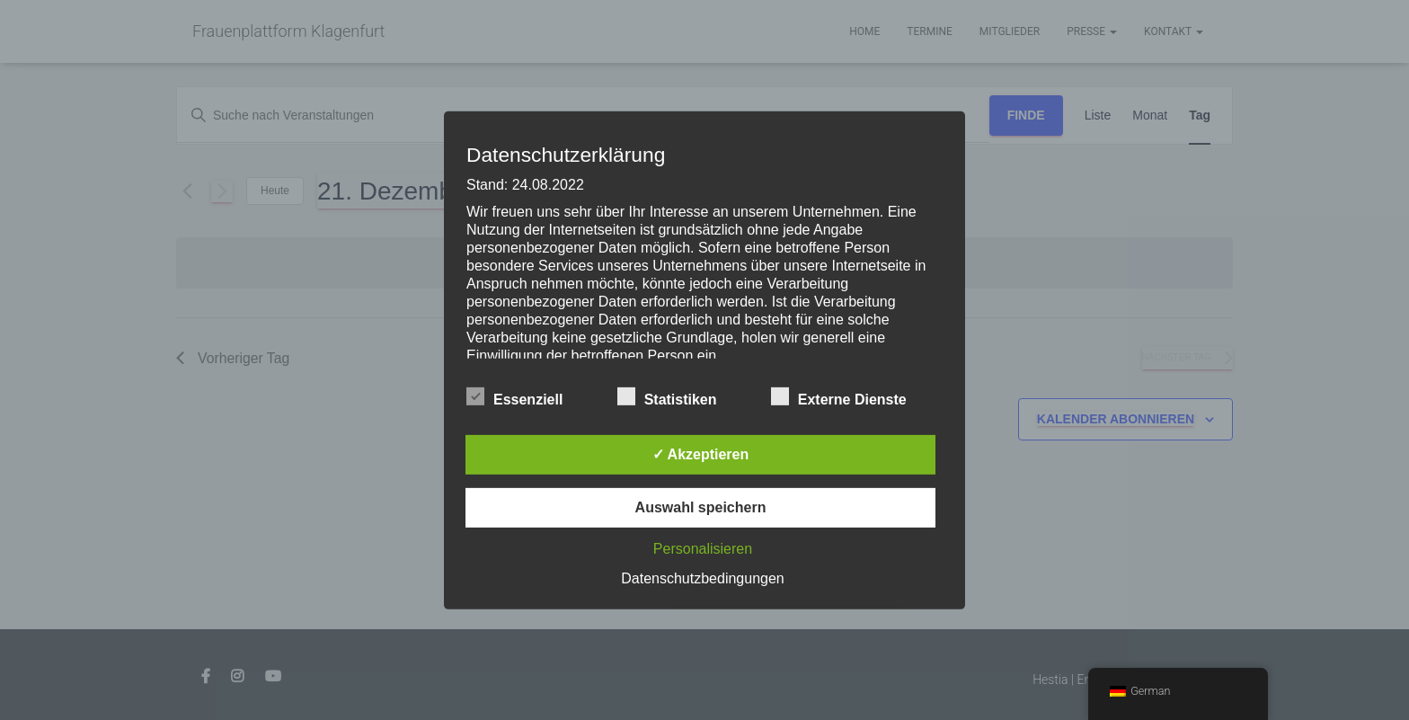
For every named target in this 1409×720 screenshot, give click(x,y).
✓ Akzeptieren (700, 454)
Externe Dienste (839, 397)
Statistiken (667, 397)
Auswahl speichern (701, 507)
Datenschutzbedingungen (702, 578)
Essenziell (514, 397)
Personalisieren (702, 548)
